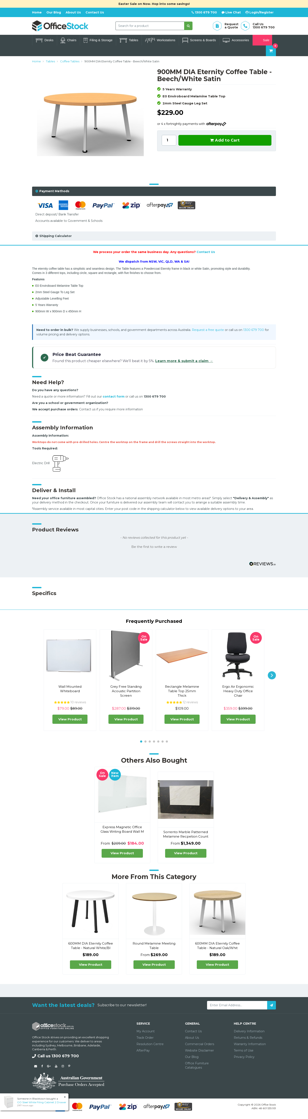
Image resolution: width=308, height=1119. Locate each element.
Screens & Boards (199, 40)
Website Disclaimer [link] (199, 1050)
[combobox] (150, 26)
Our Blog (53, 12)
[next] (272, 675)
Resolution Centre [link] (150, 1044)
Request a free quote (208, 330)
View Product (70, 719)
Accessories (236, 40)
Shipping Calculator (55, 236)
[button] (154, 546)
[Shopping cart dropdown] (271, 50)
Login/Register (260, 12)
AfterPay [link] (143, 1050)
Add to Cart (225, 140)
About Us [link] (192, 1038)
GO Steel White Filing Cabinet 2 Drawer (41, 1102)
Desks (44, 40)
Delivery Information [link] (249, 1031)
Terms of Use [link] (243, 1050)
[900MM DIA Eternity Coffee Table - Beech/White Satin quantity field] (169, 140)
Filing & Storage (98, 40)
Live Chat (231, 12)
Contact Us (95, 12)
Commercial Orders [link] (199, 1044)
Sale (262, 40)
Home (37, 12)
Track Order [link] (145, 1038)
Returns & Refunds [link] (248, 1038)
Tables (129, 40)
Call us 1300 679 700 (55, 1056)
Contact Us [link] (193, 1031)
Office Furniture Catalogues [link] (197, 1065)
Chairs (68, 40)
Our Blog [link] (191, 1057)
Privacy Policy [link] (244, 1057)
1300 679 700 (204, 12)
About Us (73, 12)
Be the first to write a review (154, 547)
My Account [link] (145, 1031)
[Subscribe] (271, 1005)
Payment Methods (54, 191)
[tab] (154, 191)
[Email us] (35, 1066)
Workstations (160, 40)
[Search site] (188, 26)
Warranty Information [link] (250, 1044)
